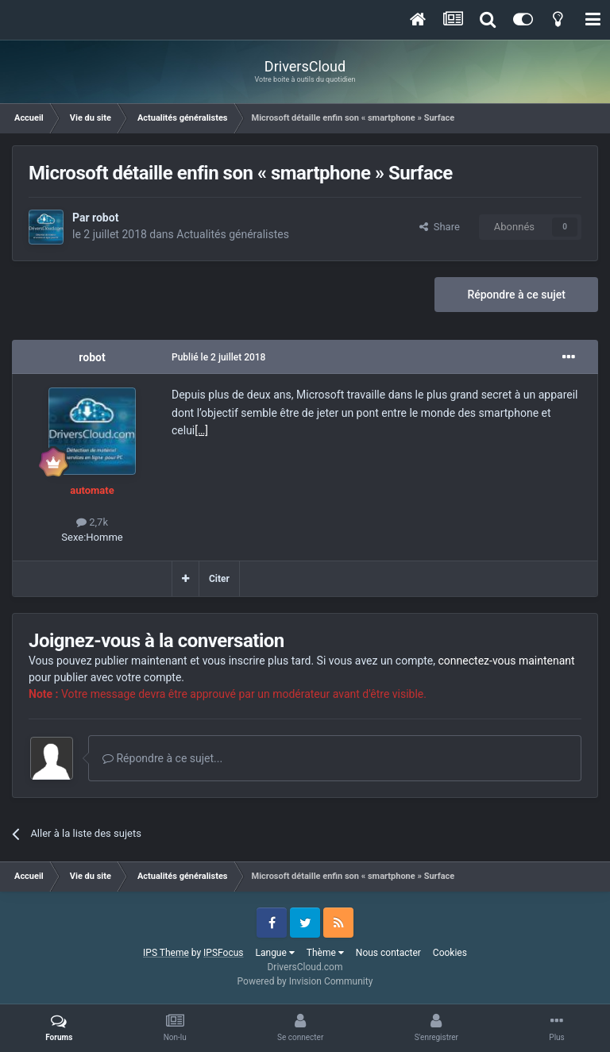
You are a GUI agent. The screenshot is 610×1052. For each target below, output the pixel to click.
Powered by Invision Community (305, 981)
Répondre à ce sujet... (162, 758)
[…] (201, 430)
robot (105, 217)
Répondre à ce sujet (516, 294)
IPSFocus (223, 952)
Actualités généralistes (232, 234)
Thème (325, 952)
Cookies (450, 952)
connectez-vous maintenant (506, 660)
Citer (219, 578)
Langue (275, 952)
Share (439, 227)
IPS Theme (166, 952)
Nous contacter (388, 952)
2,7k (92, 522)
